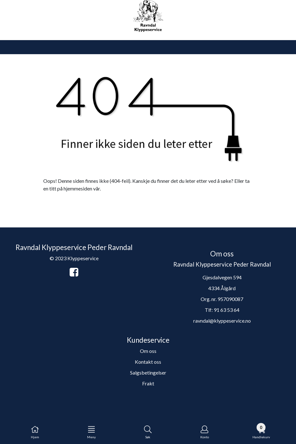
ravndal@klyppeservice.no (222, 321)
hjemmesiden (78, 188)
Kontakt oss (148, 362)
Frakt (148, 383)
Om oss (148, 351)
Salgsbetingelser (148, 372)
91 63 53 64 (226, 310)
